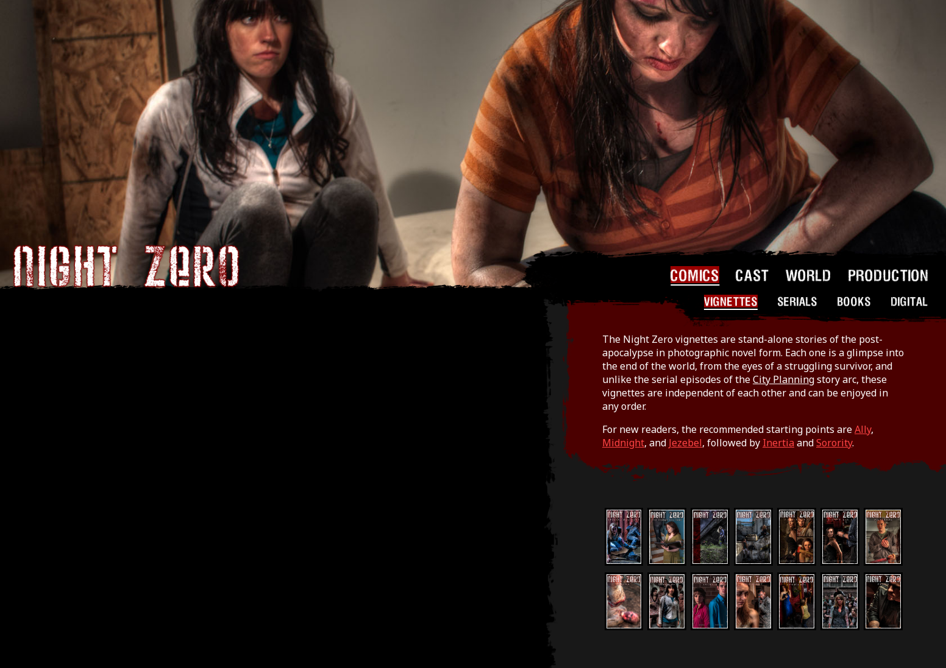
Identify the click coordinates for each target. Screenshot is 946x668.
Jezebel (685, 442)
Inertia (778, 442)
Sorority (834, 442)
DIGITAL (909, 301)
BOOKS (854, 301)
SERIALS (797, 301)
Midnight (623, 442)
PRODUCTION (888, 274)
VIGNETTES (731, 301)
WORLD (809, 274)
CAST (752, 274)
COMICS (694, 274)
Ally (863, 429)
